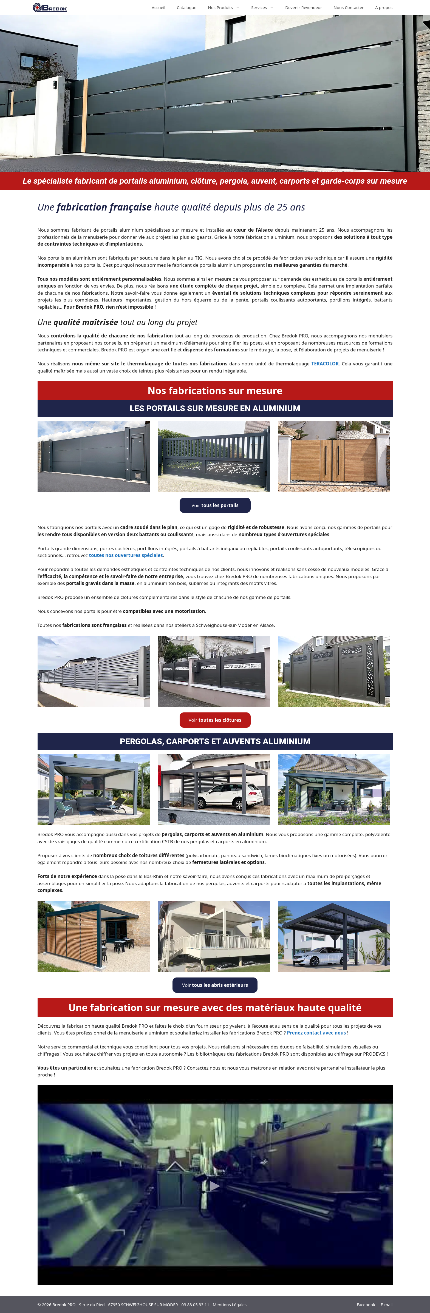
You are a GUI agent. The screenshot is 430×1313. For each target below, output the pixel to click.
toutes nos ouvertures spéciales (126, 555)
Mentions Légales (230, 1304)
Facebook (366, 1304)
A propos (383, 7)
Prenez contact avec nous (316, 1033)
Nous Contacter (349, 7)
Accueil (158, 7)
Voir (214, 505)
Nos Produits (226, 7)
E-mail (386, 1304)
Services (265, 7)
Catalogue (187, 7)
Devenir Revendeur (303, 7)
